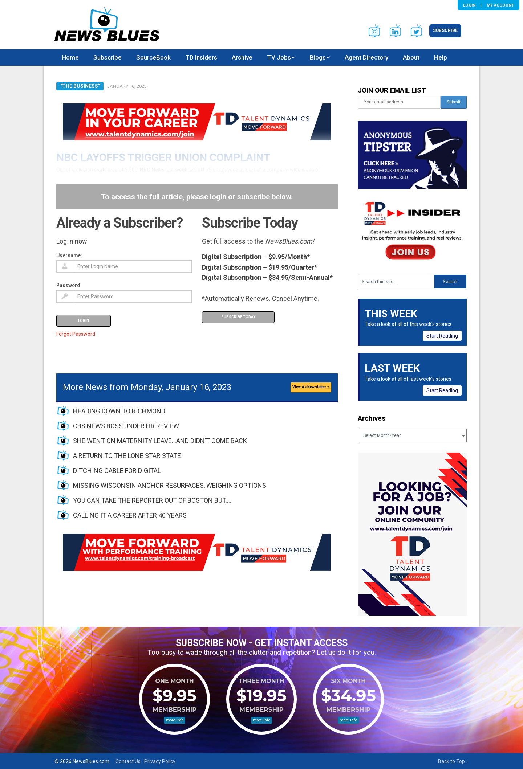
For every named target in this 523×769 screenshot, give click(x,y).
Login (469, 5)
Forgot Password (75, 334)
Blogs (318, 57)
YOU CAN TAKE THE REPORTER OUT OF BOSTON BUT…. (152, 500)
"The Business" (80, 86)
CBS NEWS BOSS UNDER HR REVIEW (126, 426)
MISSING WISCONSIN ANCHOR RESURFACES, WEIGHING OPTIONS (169, 485)
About (411, 57)
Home (70, 57)
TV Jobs (279, 57)
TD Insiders (201, 57)
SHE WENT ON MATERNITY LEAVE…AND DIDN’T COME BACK (160, 441)
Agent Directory (366, 57)
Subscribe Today (238, 317)
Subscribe (445, 30)
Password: (69, 285)
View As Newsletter (310, 387)
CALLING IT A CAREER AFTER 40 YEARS (130, 515)
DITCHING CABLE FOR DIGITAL (117, 470)
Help (440, 57)
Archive (242, 57)
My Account (500, 5)
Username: (69, 255)
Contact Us (128, 761)
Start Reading (442, 336)
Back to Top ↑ (453, 761)
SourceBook (153, 57)
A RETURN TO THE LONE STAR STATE (127, 455)
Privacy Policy (159, 761)
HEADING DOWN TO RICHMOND (119, 411)
